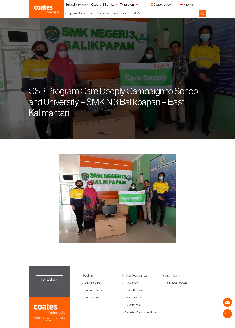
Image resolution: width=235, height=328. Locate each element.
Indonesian (187, 5)
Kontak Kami (136, 13)
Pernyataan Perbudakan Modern (141, 312)
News (115, 13)
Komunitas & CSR (134, 297)
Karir (123, 13)
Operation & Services (102, 4)
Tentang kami (127, 4)
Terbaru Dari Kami (134, 290)
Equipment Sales (93, 290)
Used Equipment (97, 13)
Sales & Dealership (75, 4)
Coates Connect (161, 4)
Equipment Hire (73, 13)
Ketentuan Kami (133, 305)
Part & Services (92, 297)
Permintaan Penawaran (177, 283)
